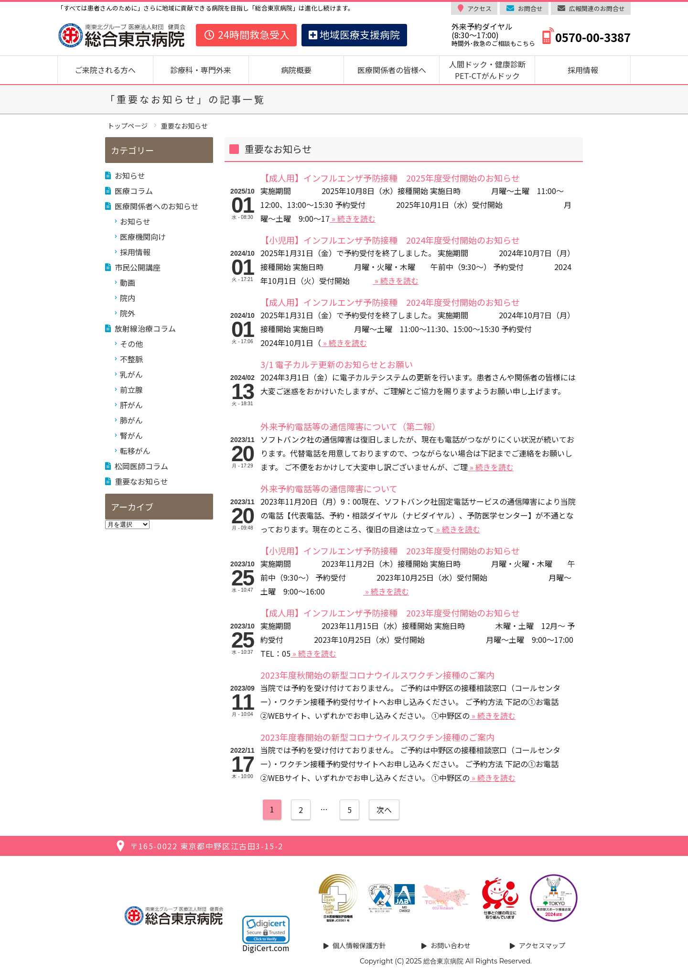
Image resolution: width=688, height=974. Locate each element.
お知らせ (130, 175)
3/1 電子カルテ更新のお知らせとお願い (336, 364)
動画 (127, 282)
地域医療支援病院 (354, 34)
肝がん (131, 405)
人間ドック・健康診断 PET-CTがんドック (491, 69)
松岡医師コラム (141, 466)
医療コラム (134, 190)
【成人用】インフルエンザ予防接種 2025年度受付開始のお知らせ (390, 178)
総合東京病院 (443, 961)
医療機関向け (143, 236)
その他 (131, 343)
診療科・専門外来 (200, 70)
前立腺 (131, 389)
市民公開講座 (138, 267)
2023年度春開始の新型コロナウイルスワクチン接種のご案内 (377, 737)
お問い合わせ (450, 945)
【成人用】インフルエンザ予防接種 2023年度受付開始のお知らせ (390, 612)
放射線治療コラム (145, 328)
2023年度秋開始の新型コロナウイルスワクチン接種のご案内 (377, 675)
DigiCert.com (266, 947)
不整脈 (131, 359)
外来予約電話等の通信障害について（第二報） (350, 426)
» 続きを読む (353, 218)
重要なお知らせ (141, 481)
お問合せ (530, 8)
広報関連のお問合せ (597, 8)
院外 (127, 313)
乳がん (131, 374)
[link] (266, 929)
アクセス (479, 8)
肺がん (131, 420)
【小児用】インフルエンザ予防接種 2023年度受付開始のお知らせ (390, 550)
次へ (384, 809)
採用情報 (583, 70)
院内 (127, 297)
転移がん (135, 450)
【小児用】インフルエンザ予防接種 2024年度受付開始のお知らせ (390, 240)
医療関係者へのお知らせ (157, 206)
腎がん (131, 435)
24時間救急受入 (246, 34)
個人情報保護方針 (359, 945)
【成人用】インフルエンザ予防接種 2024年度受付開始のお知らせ (390, 302)
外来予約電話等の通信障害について (329, 488)
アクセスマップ (542, 945)
